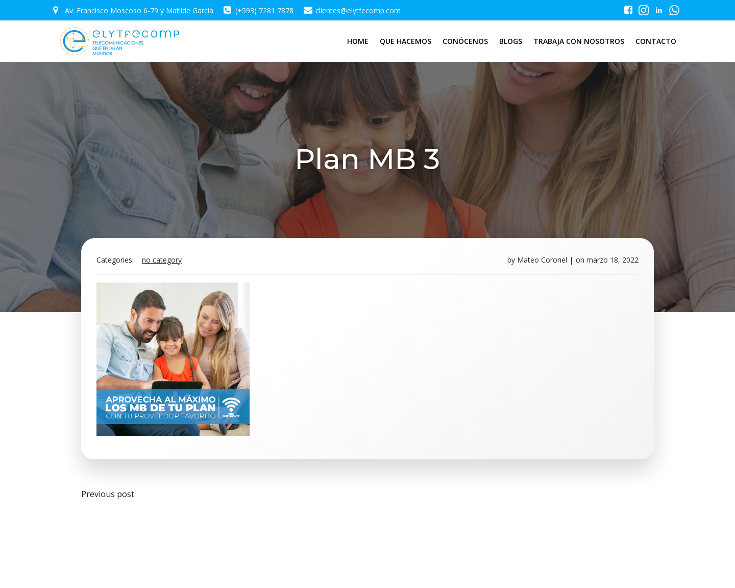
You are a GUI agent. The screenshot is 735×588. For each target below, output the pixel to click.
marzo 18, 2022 (612, 260)
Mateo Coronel (542, 260)
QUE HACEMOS (405, 41)
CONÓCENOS (465, 41)
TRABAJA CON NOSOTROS (578, 41)
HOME (358, 41)
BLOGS (510, 41)
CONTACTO (655, 41)
